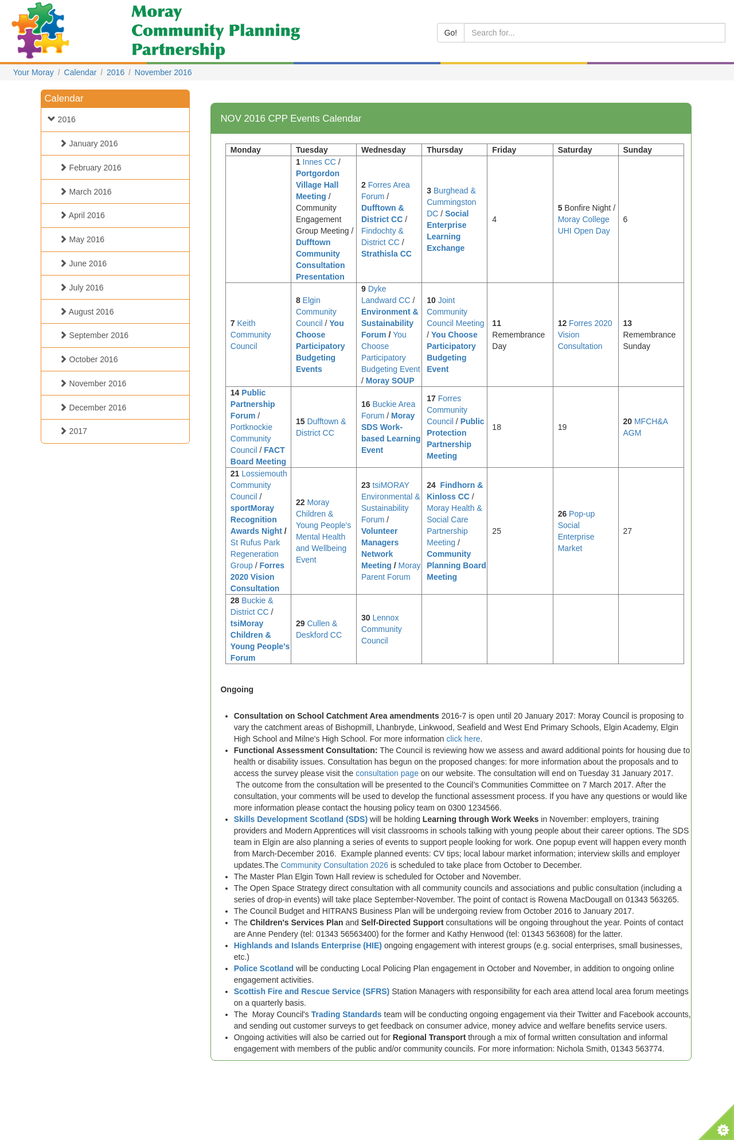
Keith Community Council (251, 335)
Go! (451, 32)
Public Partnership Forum (253, 404)
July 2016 (78, 287)
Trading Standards (346, 1014)
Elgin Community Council (316, 312)
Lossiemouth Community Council (259, 485)
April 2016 (79, 215)
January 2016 (85, 143)
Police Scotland (264, 968)
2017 (70, 431)
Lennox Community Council (381, 629)
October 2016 (85, 359)
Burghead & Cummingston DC (451, 202)
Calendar (80, 72)
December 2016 (90, 407)
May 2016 (78, 239)
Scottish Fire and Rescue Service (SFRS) (312, 991)
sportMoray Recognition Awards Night (256, 519)
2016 (115, 72)
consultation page (387, 773)
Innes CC (319, 161)
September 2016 (90, 335)
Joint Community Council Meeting (455, 312)
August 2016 (83, 311)
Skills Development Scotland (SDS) (301, 819)
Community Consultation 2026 (334, 865)
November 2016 (163, 72)
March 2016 (82, 191)
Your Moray (33, 72)
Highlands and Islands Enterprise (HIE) (308, 945)
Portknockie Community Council (251, 438)
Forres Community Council (447, 410)
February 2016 (87, 167)
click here (463, 738)
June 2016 (80, 263)
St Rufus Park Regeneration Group (255, 554)
